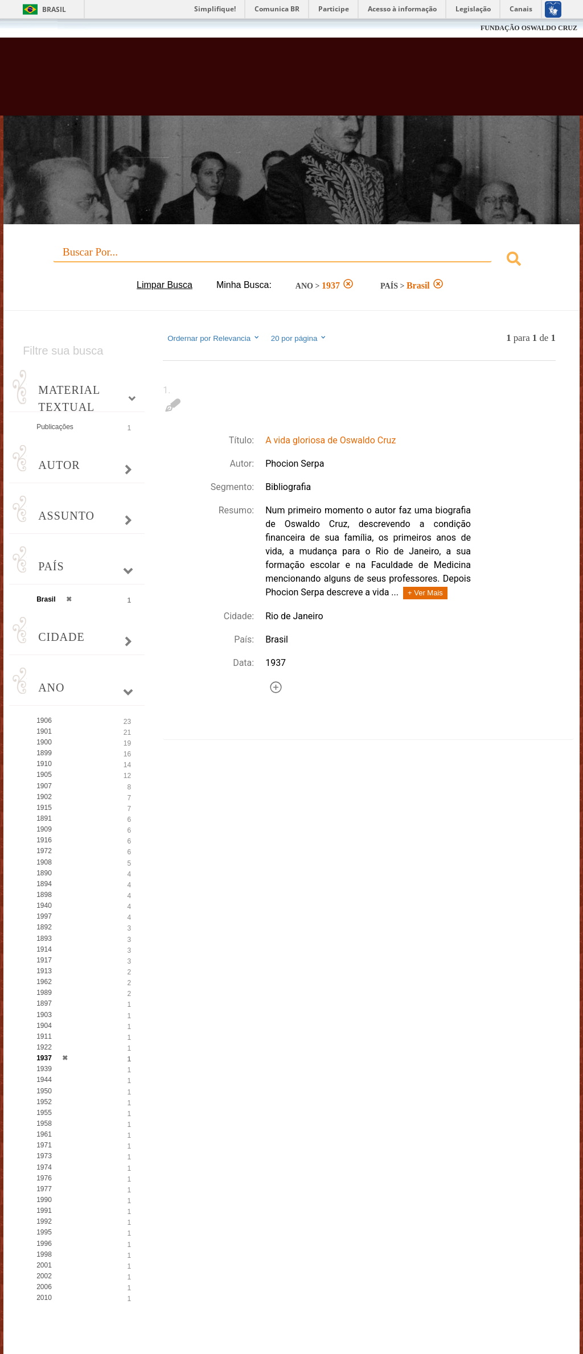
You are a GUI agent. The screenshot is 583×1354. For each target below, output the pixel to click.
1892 (44, 927)
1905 (44, 775)
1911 (44, 1036)
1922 (44, 1047)
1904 (44, 1026)
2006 (44, 1287)
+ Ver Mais (425, 592)
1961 (44, 1134)
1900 (44, 742)
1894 (44, 884)
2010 (44, 1298)
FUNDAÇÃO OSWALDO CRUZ (529, 28)
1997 (44, 916)
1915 (44, 808)
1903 (44, 1015)
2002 (44, 1276)
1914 (44, 949)
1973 (44, 1156)
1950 (44, 1091)
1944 (44, 1080)
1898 (44, 895)
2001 (44, 1265)
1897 (44, 1003)
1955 (44, 1113)
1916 (44, 840)
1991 (44, 1211)
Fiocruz (34, 28)
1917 (44, 960)
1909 (44, 829)
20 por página (299, 338)
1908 (44, 862)
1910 (44, 764)
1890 (44, 873)
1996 (44, 1244)
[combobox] (291, 260)
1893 (44, 939)
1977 (44, 1189)
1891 (44, 818)
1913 (44, 971)
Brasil (54, 9)
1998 (44, 1254)
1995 (44, 1232)
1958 (44, 1123)
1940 (44, 905)
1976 (44, 1178)
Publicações (54, 427)
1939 (44, 1069)
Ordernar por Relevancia (213, 338)
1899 (44, 753)
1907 (44, 786)
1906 (44, 721)
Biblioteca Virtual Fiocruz (249, 81)
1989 (44, 993)
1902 (44, 797)
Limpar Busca (164, 285)
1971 (44, 1145)
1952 (44, 1102)
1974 (44, 1167)
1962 (44, 982)
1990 (44, 1200)
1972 (44, 851)
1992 (44, 1221)
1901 (44, 731)
